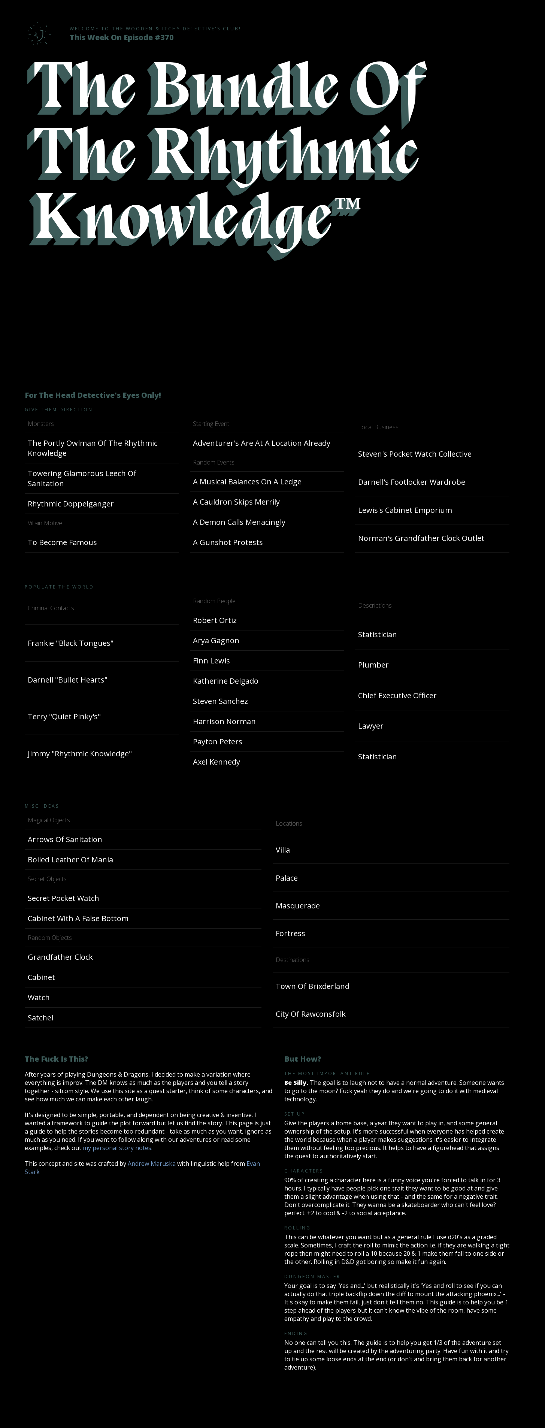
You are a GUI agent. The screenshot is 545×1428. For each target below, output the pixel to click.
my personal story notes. (117, 1148)
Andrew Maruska (152, 1163)
